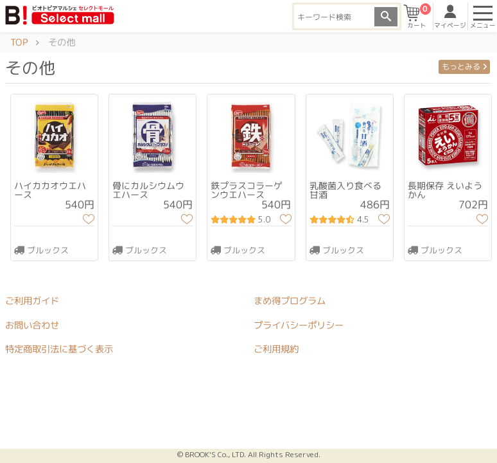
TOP (19, 42)
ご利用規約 (276, 349)
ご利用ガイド (32, 301)
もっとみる (464, 66)
